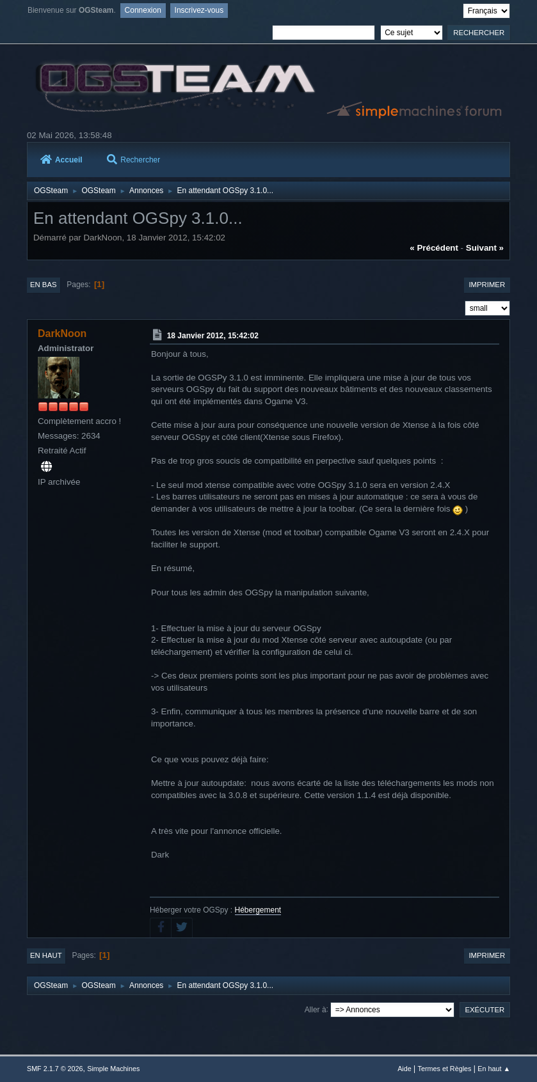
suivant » (485, 248)
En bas (43, 284)
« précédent (434, 248)
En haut (46, 955)
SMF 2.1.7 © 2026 (55, 1068)
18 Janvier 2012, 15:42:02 (213, 335)
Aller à (315, 1009)
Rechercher (133, 159)
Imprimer (487, 284)
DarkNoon (62, 333)
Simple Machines (113, 1068)
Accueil (61, 159)
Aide (404, 1068)
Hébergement (258, 910)
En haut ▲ (493, 1068)
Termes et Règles (445, 1068)
